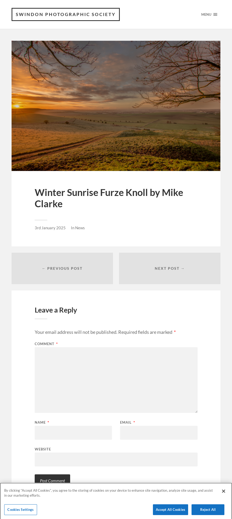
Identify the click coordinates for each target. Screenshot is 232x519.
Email (127, 422)
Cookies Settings (20, 511)
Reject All (208, 511)
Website (43, 449)
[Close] (223, 492)
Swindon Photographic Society (66, 14)
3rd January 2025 (50, 227)
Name (42, 422)
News (80, 227)
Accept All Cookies (170, 511)
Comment (46, 344)
